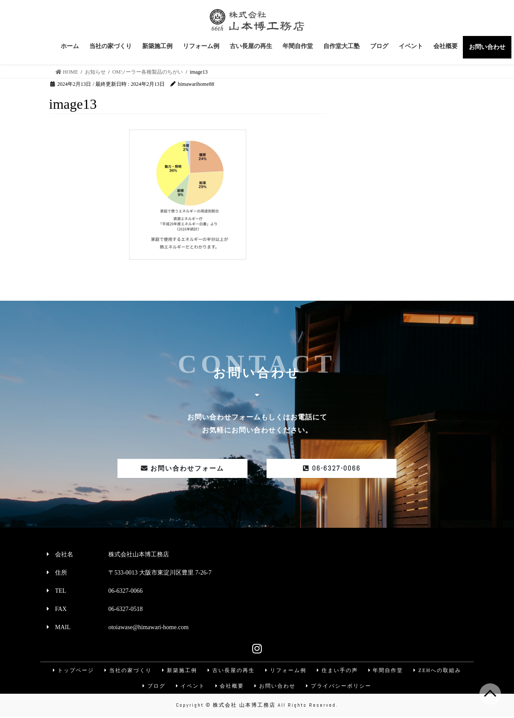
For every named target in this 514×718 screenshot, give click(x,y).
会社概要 (229, 687)
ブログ (153, 687)
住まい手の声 (337, 671)
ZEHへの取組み (439, 671)
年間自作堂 (386, 671)
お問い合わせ (275, 687)
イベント (190, 687)
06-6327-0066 (331, 468)
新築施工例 (178, 671)
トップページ (71, 671)
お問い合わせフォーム (182, 468)
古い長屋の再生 (230, 671)
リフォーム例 (285, 671)
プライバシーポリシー (340, 687)
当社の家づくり (126, 671)
